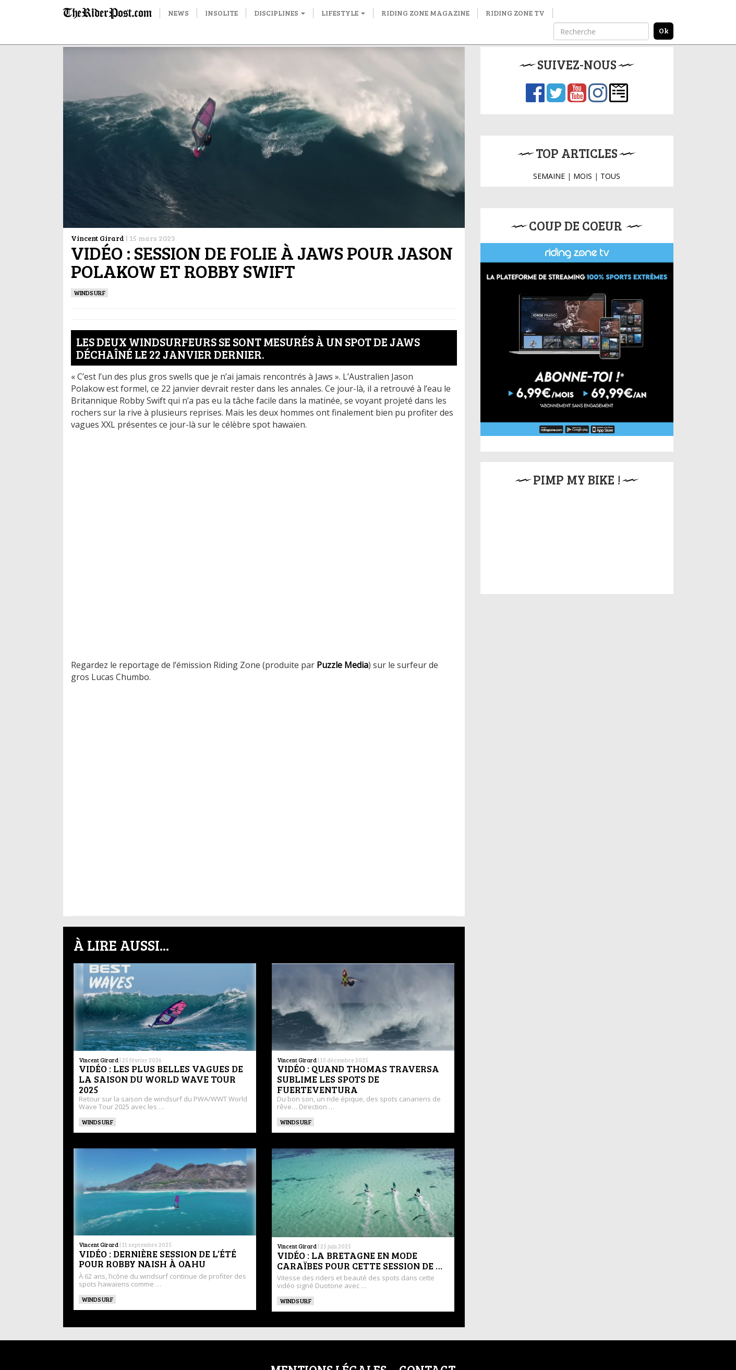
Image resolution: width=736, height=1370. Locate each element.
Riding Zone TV (515, 13)
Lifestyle (343, 13)
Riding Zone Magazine (425, 13)
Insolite (221, 13)
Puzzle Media (342, 665)
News (178, 13)
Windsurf (90, 292)
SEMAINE (549, 176)
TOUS (610, 176)
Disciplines (279, 13)
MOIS (582, 176)
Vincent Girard (97, 238)
